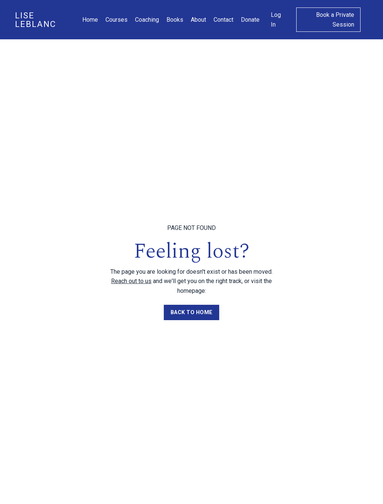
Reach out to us (131, 281)
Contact (223, 19)
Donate (250, 19)
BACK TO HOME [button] (191, 312)
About (198, 19)
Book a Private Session (335, 19)
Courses (116, 19)
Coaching (147, 19)
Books (174, 19)
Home (90, 19)
